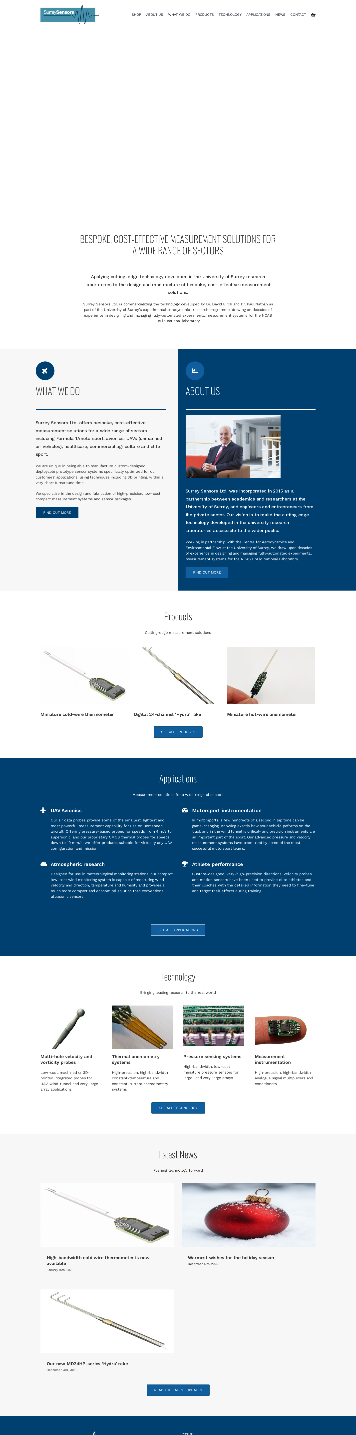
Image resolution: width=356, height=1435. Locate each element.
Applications (54, 1423)
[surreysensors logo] (69, 7)
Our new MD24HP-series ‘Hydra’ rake (124, 1342)
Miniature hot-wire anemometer (262, 714)
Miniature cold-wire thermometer (77, 714)
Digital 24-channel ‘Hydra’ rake (167, 714)
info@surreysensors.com (216, 1389)
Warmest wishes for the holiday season (222, 1257)
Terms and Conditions (203, 1423)
